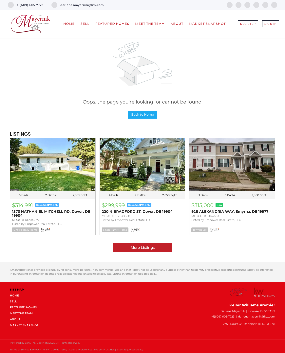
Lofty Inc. (30, 342)
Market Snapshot (207, 24)
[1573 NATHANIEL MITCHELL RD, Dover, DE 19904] (52, 164)
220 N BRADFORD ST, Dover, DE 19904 (137, 211)
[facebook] (230, 5)
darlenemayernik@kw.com (256, 316)
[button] (25, 295)
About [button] (177, 24)
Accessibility (135, 349)
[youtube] (274, 5)
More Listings (143, 248)
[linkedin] (238, 5)
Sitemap (121, 349)
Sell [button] (85, 24)
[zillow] (256, 5)
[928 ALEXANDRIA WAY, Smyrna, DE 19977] (232, 164)
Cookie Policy (59, 349)
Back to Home (142, 114)
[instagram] (265, 5)
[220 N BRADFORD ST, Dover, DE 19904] (142, 164)
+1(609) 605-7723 (223, 316)
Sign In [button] (270, 24)
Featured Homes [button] (112, 24)
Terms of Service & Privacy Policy (29, 349)
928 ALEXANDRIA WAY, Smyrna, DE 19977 (229, 211)
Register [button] (248, 24)
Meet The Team (149, 24)
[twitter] (247, 5)
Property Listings (104, 349)
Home (68, 24)
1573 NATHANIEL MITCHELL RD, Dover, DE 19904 (51, 213)
